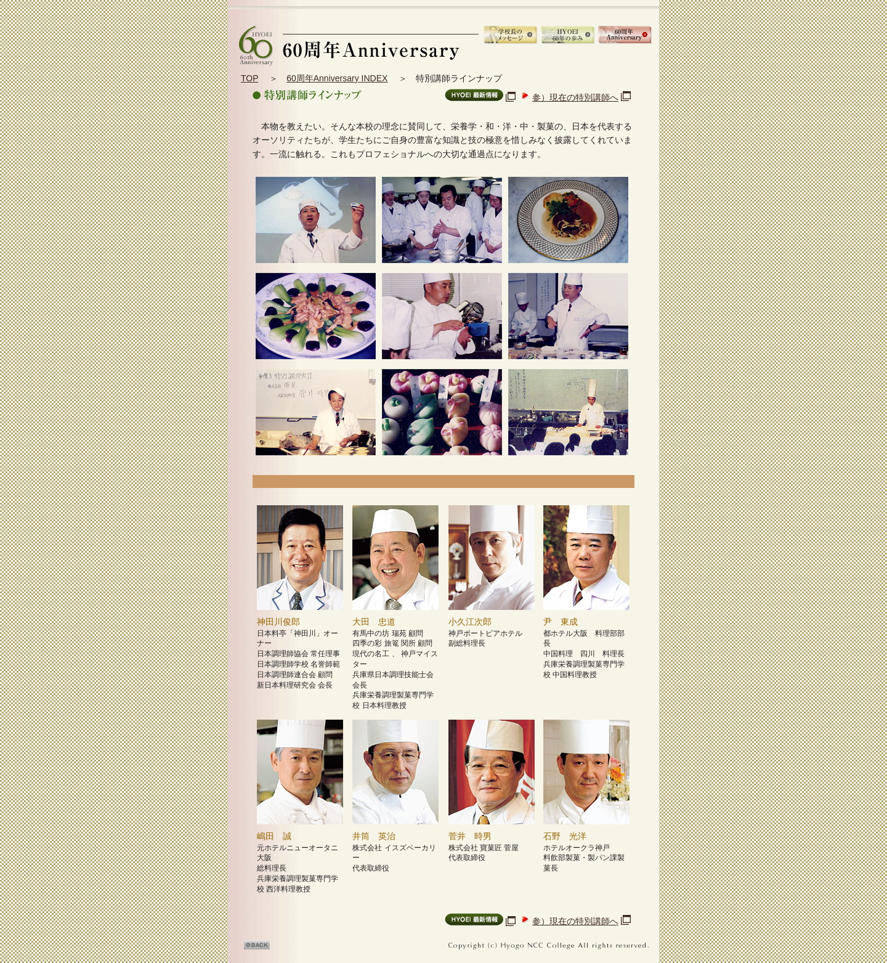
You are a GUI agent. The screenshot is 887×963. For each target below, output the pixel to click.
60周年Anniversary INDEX (336, 78)
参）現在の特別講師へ (575, 97)
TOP (249, 78)
